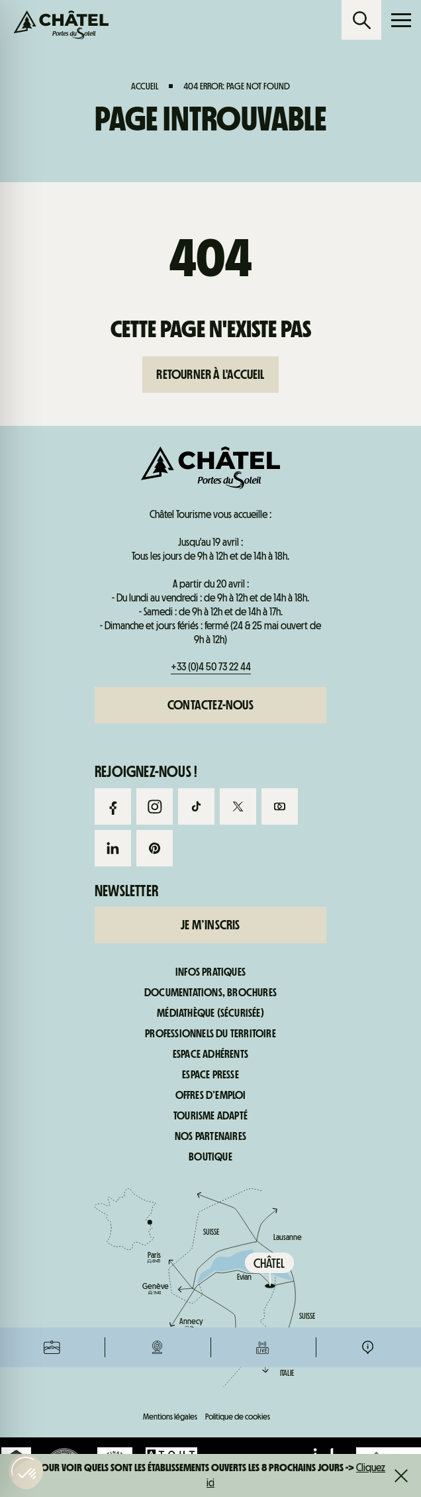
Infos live (262, 563)
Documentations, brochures (210, 993)
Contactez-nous (210, 705)
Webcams (157, 563)
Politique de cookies (237, 1416)
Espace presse (210, 1075)
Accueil (144, 86)
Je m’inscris (210, 925)
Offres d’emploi (210, 1096)
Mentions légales (170, 1416)
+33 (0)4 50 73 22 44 (211, 666)
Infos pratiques (367, 563)
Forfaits (52, 563)
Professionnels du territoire (210, 1034)
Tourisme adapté (210, 1116)
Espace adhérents (210, 1054)
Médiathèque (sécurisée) (210, 1013)
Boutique (210, 1157)
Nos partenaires (210, 1137)
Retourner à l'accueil (210, 374)
